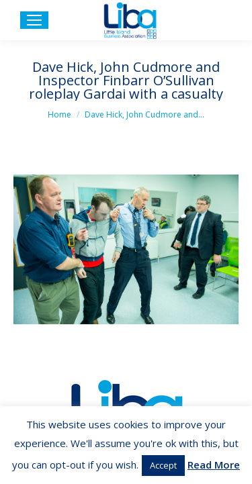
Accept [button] (163, 465)
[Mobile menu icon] (34, 20)
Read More (213, 464)
